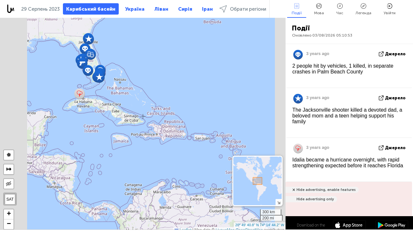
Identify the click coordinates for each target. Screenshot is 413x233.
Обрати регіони (242, 9)
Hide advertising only (315, 199)
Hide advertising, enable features (326, 190)
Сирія (185, 9)
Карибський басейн (91, 9)
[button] (82, 63)
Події (297, 9)
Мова (319, 9)
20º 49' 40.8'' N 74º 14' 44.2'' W (259, 225)
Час (339, 9)
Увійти (390, 9)
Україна (135, 9)
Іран (207, 9)
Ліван (161, 9)
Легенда (363, 9)
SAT (10, 199)
